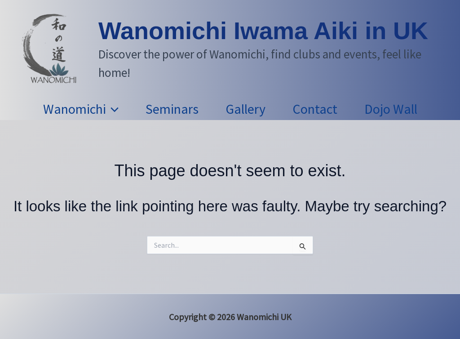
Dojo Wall (390, 108)
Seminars (172, 108)
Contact (314, 108)
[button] (112, 109)
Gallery (245, 108)
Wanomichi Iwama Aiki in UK (263, 30)
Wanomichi (81, 109)
